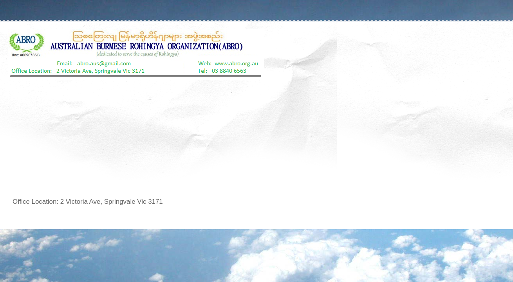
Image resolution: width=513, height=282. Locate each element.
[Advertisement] (256, 138)
